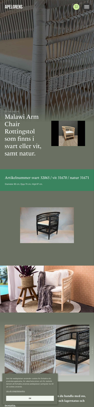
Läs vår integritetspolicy (15, 391)
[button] (92, 349)
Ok (30, 398)
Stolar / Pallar (12, 111)
